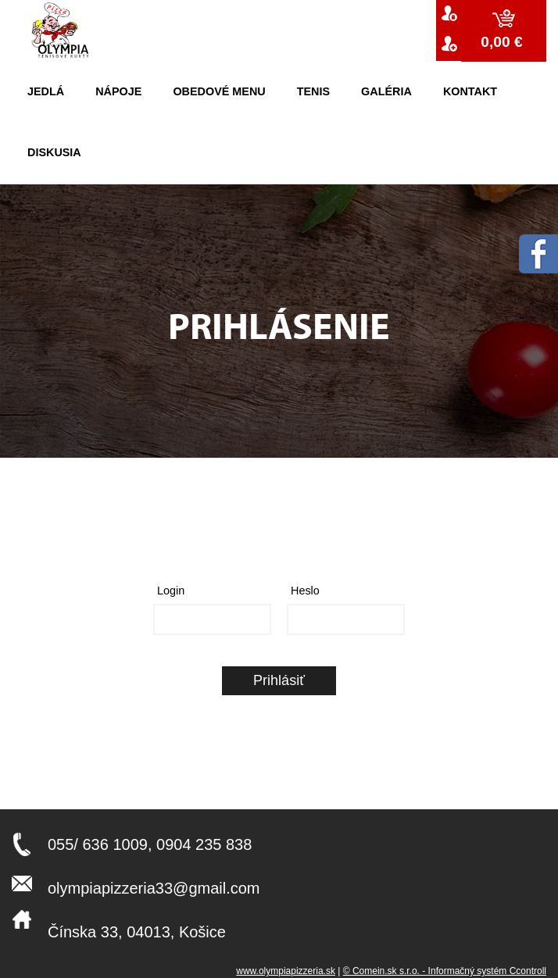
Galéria (386, 91)
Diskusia (54, 152)
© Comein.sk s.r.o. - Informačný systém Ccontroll (444, 971)
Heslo (305, 590)
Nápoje (118, 91)
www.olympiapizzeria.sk (285, 971)
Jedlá (45, 91)
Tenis (313, 91)
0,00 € (504, 42)
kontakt (470, 91)
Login (170, 590)
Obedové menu (219, 91)
